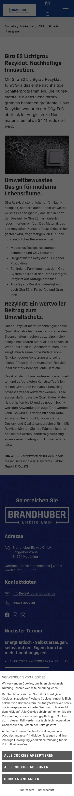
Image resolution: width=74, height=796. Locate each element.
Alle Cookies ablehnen (26, 767)
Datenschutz (46, 790)
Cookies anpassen (21, 779)
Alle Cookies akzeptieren (29, 755)
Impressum (27, 790)
